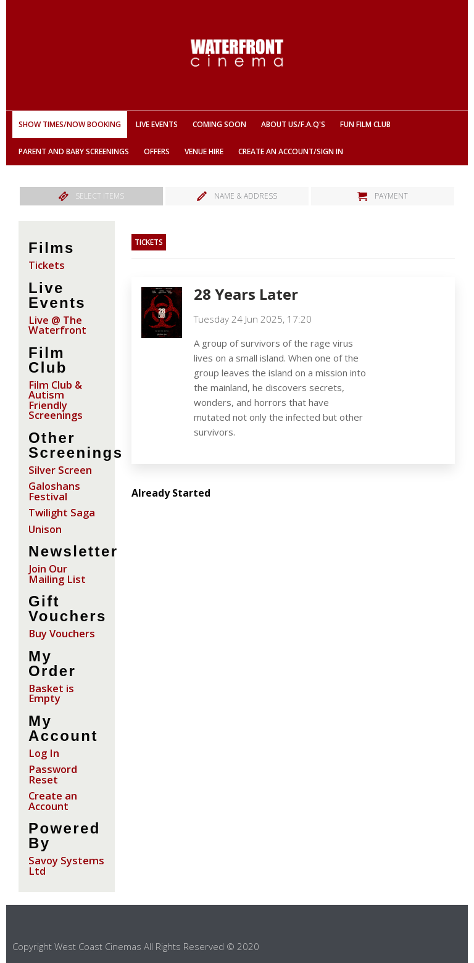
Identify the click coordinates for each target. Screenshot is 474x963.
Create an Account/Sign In (290, 151)
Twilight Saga (61, 512)
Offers (157, 151)
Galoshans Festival (54, 491)
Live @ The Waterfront (57, 325)
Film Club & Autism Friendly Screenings (55, 400)
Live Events (157, 124)
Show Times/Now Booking (70, 124)
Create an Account (52, 800)
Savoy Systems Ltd (66, 865)
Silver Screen (60, 470)
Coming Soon (219, 124)
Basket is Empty (51, 693)
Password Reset (52, 774)
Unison (45, 529)
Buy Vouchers (61, 633)
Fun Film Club (365, 124)
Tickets (46, 265)
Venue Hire (204, 151)
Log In (43, 753)
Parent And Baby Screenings (74, 151)
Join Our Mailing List (57, 573)
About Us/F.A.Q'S (293, 124)
